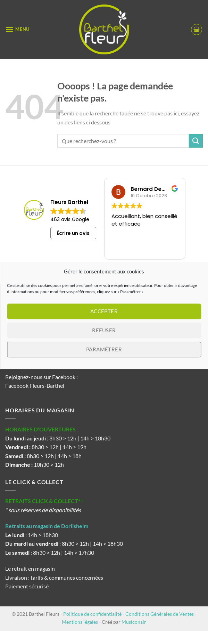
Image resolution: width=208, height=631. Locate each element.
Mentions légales (80, 622)
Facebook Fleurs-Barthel (34, 385)
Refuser (104, 330)
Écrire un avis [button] (73, 233)
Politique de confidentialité (92, 614)
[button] (17, 29)
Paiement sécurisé (27, 586)
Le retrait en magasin (30, 568)
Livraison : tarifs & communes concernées (54, 577)
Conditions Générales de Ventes (159, 614)
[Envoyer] (196, 141)
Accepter (104, 311)
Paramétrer (104, 349)
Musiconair (134, 622)
